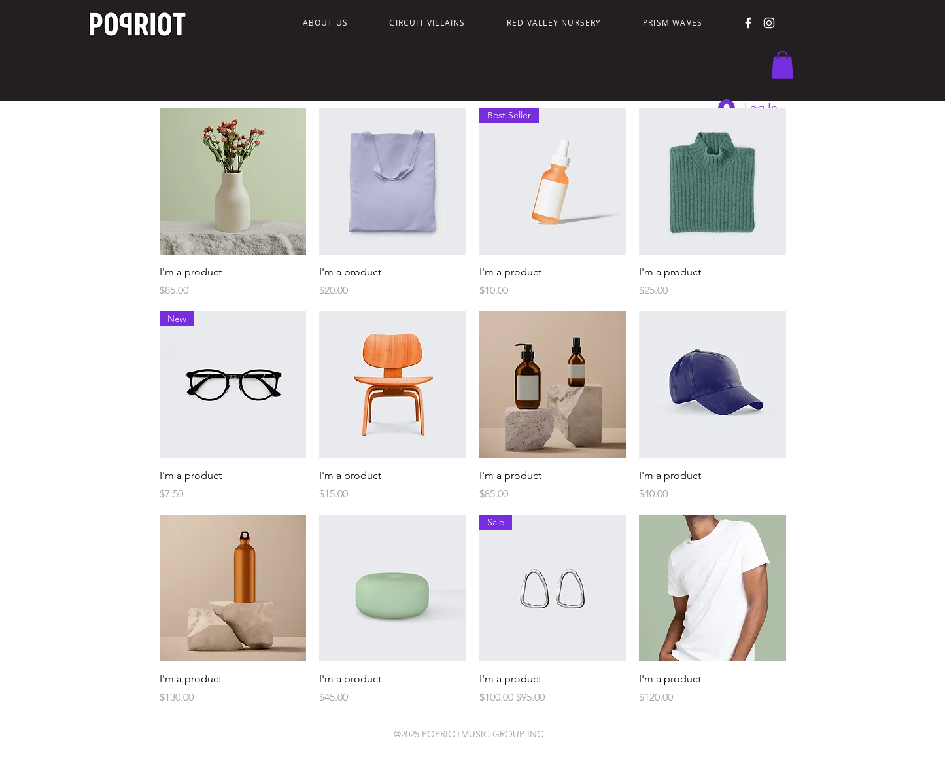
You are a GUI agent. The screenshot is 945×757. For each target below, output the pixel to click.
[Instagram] (769, 23)
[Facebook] (748, 23)
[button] (782, 65)
